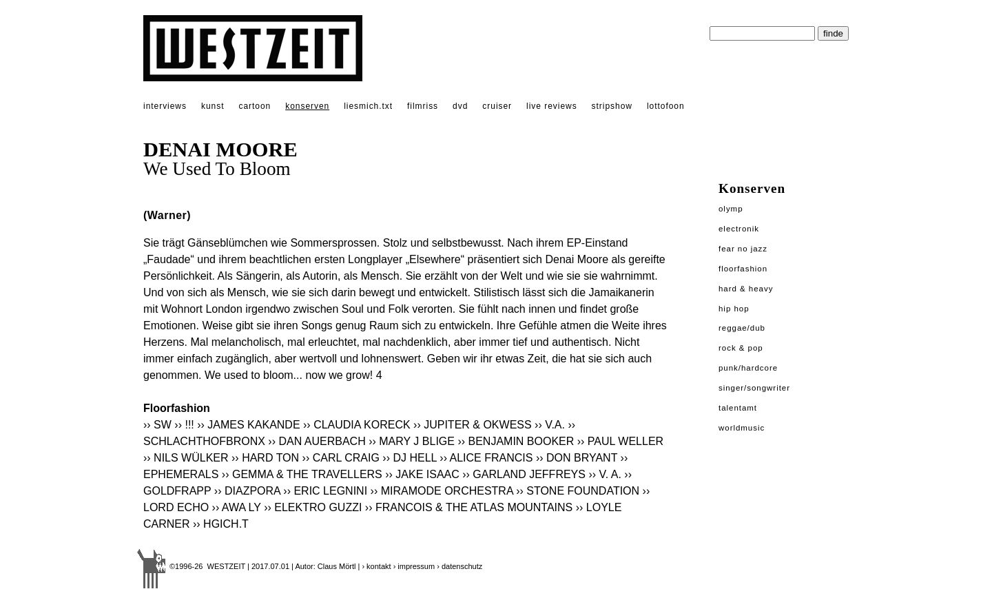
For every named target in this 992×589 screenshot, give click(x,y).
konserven (307, 106)
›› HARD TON (265, 458)
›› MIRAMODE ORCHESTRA (442, 491)
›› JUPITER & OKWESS (472, 425)
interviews (165, 106)
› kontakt (376, 566)
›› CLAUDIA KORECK (357, 425)
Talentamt (738, 408)
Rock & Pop (741, 348)
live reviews (551, 106)
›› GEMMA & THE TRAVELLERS (302, 474)
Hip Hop (734, 308)
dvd (460, 106)
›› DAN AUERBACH (316, 441)
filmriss (422, 106)
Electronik (739, 229)
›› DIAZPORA (247, 491)
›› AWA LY (236, 507)
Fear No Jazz (743, 249)
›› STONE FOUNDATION (577, 491)
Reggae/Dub (742, 328)
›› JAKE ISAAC (422, 474)
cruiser (497, 106)
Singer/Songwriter (754, 388)
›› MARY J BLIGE (412, 441)
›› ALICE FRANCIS (486, 458)
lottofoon (666, 106)
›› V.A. (550, 425)
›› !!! (184, 425)
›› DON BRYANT (576, 458)
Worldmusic (742, 428)
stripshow (612, 106)
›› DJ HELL (409, 458)
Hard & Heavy (746, 289)
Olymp (731, 209)
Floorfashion (743, 269)
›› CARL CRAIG (341, 458)
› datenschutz (459, 566)
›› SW (157, 425)
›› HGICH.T (221, 524)
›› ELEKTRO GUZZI (313, 507)
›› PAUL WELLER (620, 441)
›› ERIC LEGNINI (325, 491)
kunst (212, 106)
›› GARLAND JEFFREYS (524, 474)
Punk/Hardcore (748, 368)
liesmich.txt (368, 106)
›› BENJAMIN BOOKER (515, 441)
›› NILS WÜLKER (186, 458)
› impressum (414, 566)
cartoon (254, 106)
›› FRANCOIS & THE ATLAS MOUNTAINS (468, 507)
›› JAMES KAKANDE (248, 425)
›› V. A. (604, 474)
